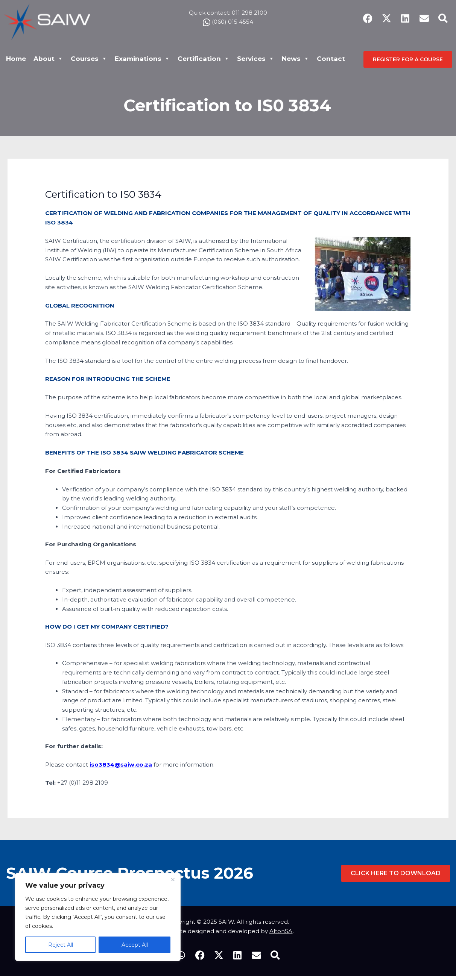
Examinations (142, 58)
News (295, 58)
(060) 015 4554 (228, 18)
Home (16, 58)
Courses (89, 58)
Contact (331, 58)
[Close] (172, 879)
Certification (204, 58)
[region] (98, 917)
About (48, 58)
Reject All (60, 944)
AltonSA (281, 931)
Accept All (135, 944)
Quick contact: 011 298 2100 (228, 9)
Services (255, 58)
